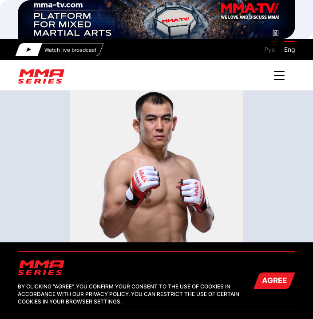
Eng (289, 49)
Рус (269, 49)
